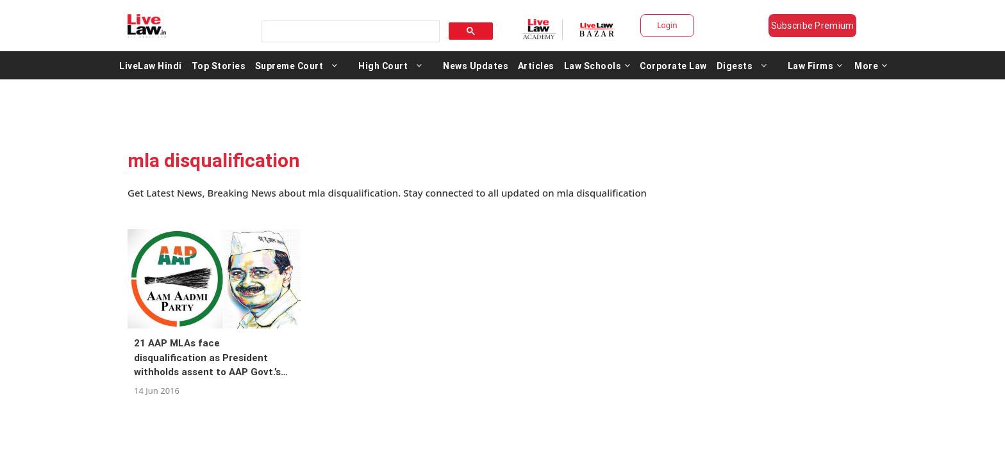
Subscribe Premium (823, 25)
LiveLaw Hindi (150, 69)
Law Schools (597, 69)
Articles (536, 69)
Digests (735, 69)
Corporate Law (673, 69)
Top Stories (219, 69)
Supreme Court (289, 69)
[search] (346, 27)
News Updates (475, 69)
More (871, 69)
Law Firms (815, 69)
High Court (383, 69)
